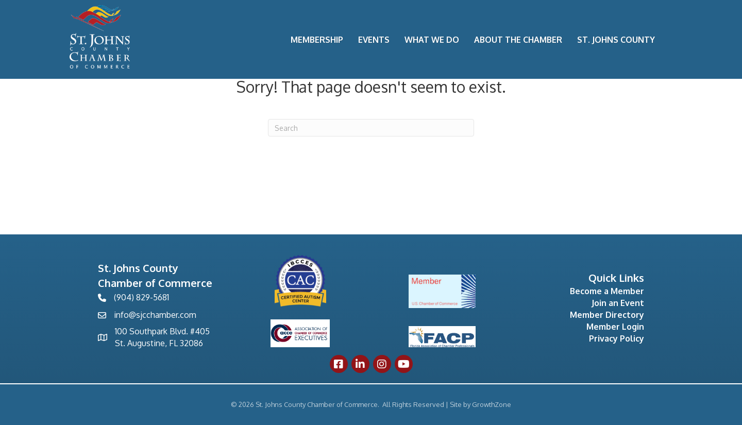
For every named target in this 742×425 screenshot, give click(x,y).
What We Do (431, 40)
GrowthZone (491, 404)
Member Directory (607, 315)
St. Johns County (616, 40)
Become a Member (607, 291)
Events (374, 40)
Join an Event (618, 303)
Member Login (615, 326)
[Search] (371, 128)
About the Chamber (518, 40)
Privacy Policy (616, 338)
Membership (317, 40)
